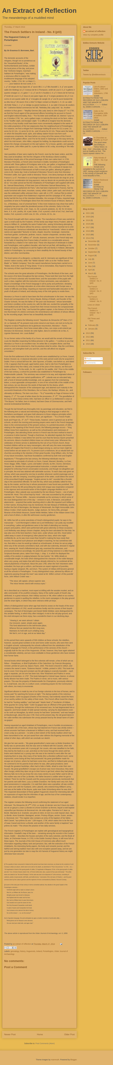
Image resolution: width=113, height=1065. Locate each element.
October (91, 248)
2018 (88, 224)
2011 (88, 340)
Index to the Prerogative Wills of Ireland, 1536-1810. (101, 114)
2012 (88, 337)
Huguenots (30, 951)
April (90, 270)
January (91, 329)
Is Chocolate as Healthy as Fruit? (101, 139)
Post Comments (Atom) (45, 1043)
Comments (90, 363)
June (90, 263)
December (92, 241)
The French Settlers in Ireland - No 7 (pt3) (94, 311)
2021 (88, 213)
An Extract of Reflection (39, 10)
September (92, 252)
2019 (88, 220)
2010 (88, 344)
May (90, 266)
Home (40, 1034)
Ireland (39, 951)
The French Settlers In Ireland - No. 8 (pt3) (94, 280)
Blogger (73, 1060)
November (92, 245)
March (91, 273)
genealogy (15, 951)
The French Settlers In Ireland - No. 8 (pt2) (94, 290)
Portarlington (48, 951)
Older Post (69, 1034)
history (22, 951)
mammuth (55, 1060)
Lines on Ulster (94, 305)
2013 (88, 333)
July (90, 259)
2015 (88, 235)
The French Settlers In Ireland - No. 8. (95, 299)
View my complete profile (93, 35)
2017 (88, 227)
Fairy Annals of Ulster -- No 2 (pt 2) (100, 160)
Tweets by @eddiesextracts (94, 74)
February (92, 325)
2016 (88, 231)
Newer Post (10, 1034)
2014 (88, 238)
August (91, 255)
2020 (88, 217)
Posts (88, 359)
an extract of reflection (95, 31)
